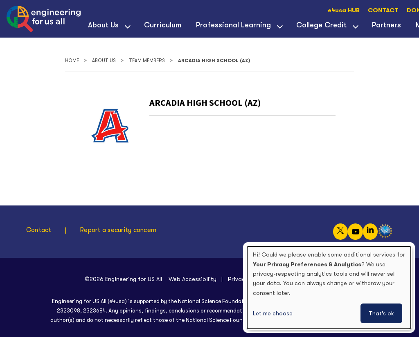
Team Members (147, 60)
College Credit (321, 25)
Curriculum (162, 25)
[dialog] (329, 287)
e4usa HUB (344, 10)
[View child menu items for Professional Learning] (280, 25)
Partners (386, 25)
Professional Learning (233, 25)
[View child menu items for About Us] (128, 25)
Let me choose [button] (273, 313)
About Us (103, 25)
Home (72, 60)
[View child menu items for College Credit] (356, 25)
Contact (39, 230)
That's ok (381, 313)
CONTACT (383, 10)
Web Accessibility (192, 279)
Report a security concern (118, 230)
